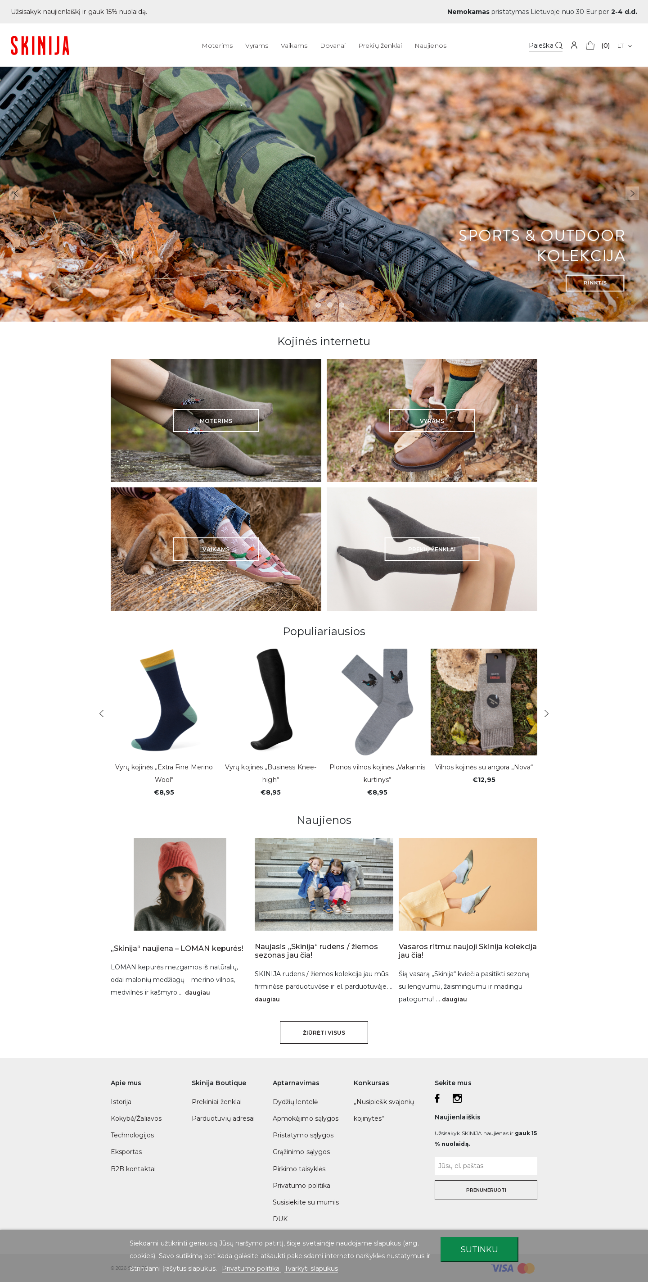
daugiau (197, 992)
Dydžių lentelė (295, 1102)
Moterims (217, 45)
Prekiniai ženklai (217, 1102)
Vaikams (294, 45)
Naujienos (430, 45)
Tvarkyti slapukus (311, 1268)
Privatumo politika (301, 1186)
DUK (280, 1219)
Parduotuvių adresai (223, 1118)
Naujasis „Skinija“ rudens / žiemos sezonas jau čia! (316, 950)
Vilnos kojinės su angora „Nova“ (484, 767)
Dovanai (333, 45)
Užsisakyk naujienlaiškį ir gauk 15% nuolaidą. (79, 12)
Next (632, 193)
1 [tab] (306, 305)
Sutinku (479, 1249)
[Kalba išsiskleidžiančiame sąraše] (624, 45)
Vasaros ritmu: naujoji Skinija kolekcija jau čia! (468, 950)
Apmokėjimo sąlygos (305, 1118)
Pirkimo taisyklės (299, 1169)
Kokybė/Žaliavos (136, 1118)
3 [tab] (330, 305)
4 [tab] (341, 305)
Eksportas (126, 1152)
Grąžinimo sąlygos (301, 1152)
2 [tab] (318, 305)
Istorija (121, 1102)
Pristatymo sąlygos (303, 1135)
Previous (15, 193)
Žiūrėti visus (324, 1032)
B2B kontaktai (133, 1169)
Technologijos (132, 1135)
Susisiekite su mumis (306, 1202)
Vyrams (256, 45)
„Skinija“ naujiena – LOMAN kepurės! (177, 948)
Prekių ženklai (380, 45)
